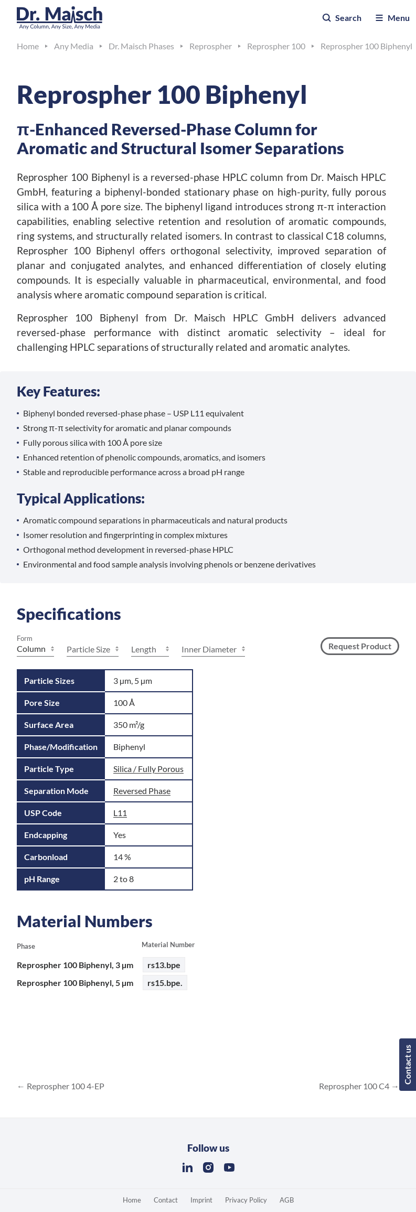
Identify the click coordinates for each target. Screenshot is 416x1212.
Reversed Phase (141, 791)
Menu (392, 18)
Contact (166, 1200)
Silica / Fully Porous (148, 769)
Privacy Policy (246, 1200)
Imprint (201, 1200)
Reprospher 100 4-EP (64, 1086)
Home (132, 1200)
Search (341, 18)
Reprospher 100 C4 (355, 1086)
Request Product (359, 646)
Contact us (407, 1065)
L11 (120, 813)
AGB (287, 1200)
